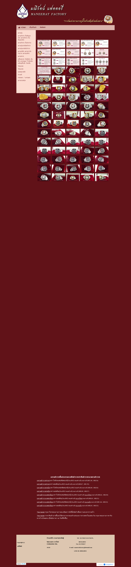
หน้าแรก (38, 32)
